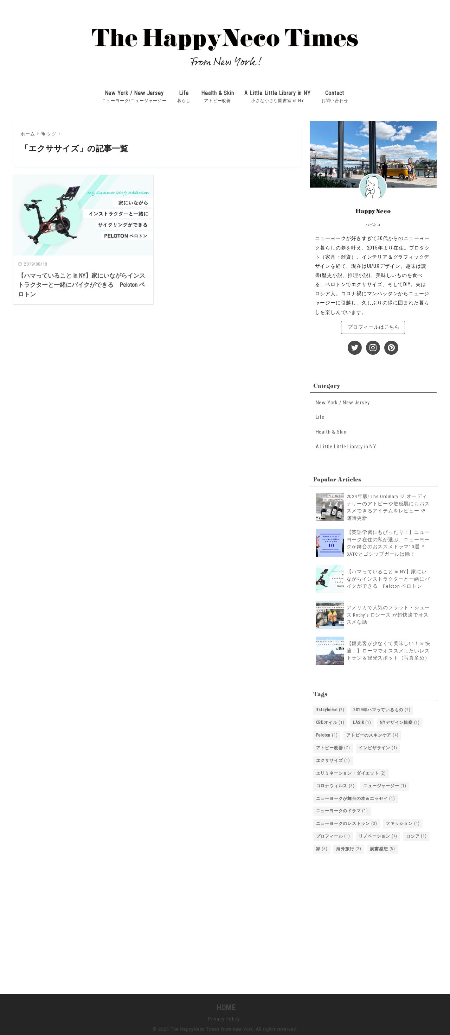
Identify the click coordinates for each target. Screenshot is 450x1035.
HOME (225, 1006)
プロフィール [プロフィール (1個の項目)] (333, 834)
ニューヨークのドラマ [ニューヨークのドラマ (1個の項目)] (342, 809)
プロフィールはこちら (373, 326)
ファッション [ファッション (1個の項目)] (403, 822)
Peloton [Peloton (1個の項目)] (327, 733)
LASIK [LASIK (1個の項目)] (362, 720)
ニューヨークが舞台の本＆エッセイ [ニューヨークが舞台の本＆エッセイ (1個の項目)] (355, 796)
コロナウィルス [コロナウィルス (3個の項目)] (335, 784)
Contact (335, 92)
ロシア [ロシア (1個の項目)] (416, 834)
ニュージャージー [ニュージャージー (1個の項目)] (384, 784)
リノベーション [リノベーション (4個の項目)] (378, 834)
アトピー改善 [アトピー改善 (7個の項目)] (333, 746)
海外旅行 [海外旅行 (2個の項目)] (348, 847)
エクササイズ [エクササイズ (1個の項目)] (333, 758)
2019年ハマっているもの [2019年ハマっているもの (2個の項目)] (382, 708)
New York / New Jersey (134, 92)
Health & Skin (217, 92)
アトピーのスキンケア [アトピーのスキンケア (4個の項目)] (372, 733)
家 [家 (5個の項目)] (322, 847)
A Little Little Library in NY (277, 92)
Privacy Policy (224, 1017)
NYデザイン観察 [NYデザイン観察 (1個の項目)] (400, 720)
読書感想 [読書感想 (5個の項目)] (382, 847)
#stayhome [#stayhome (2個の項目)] (330, 708)
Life (183, 92)
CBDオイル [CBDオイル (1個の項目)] (330, 720)
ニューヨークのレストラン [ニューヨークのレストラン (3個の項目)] (346, 822)
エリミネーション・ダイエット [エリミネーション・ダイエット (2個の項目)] (351, 771)
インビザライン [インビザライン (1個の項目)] (378, 746)
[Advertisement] (373, 919)
